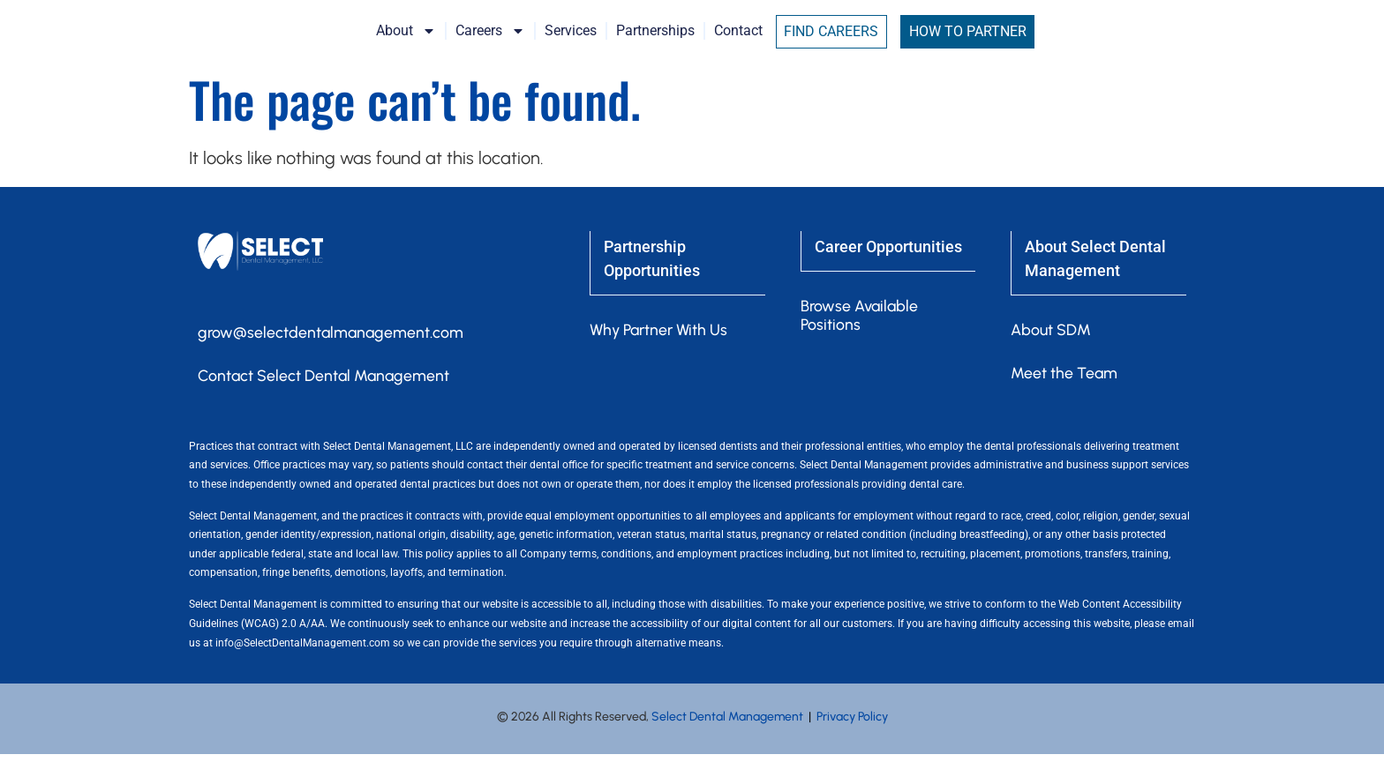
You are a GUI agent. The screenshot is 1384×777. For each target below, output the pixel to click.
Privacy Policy (852, 739)
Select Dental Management (727, 739)
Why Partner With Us (661, 351)
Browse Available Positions (861, 336)
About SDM (1051, 351)
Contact (822, 42)
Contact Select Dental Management (325, 398)
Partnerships (739, 42)
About (490, 42)
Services (654, 42)
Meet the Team (1064, 395)
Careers (574, 42)
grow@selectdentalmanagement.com (332, 354)
